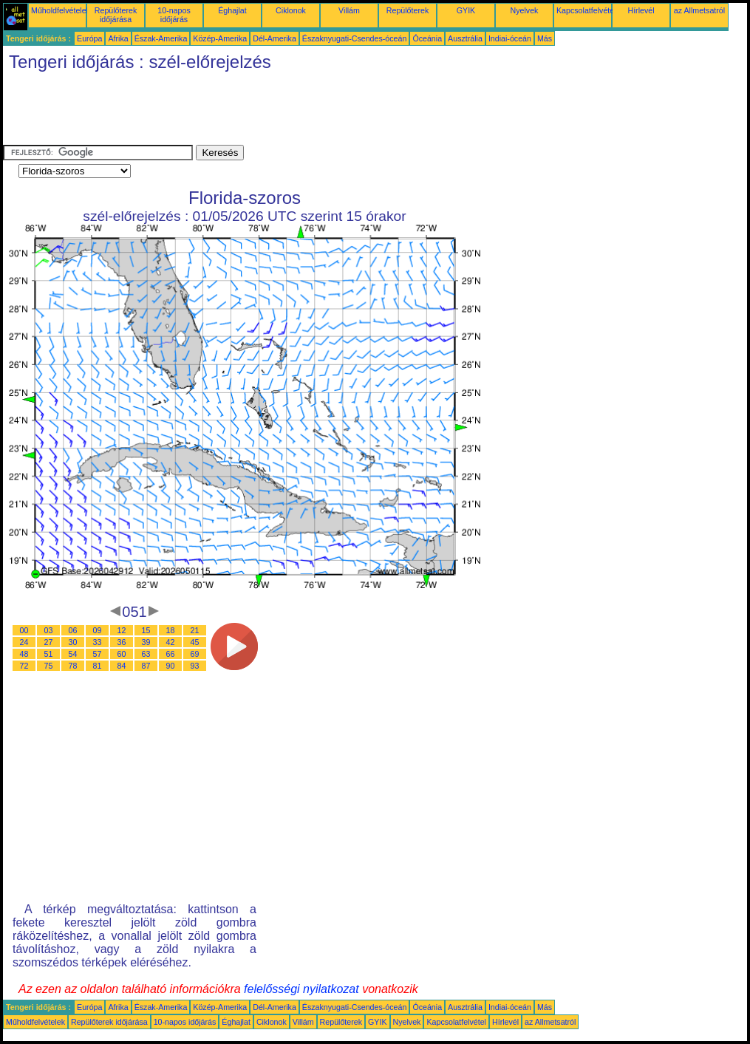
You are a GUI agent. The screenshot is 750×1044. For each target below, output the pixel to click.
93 (195, 665)
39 (146, 642)
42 (170, 642)
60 (121, 653)
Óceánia (427, 38)
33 (97, 642)
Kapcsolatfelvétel (586, 10)
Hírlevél (640, 10)
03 (48, 630)
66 (170, 653)
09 (97, 630)
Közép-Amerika (220, 38)
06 (73, 630)
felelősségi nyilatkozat (301, 989)
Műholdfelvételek (60, 10)
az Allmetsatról (699, 10)
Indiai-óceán (509, 38)
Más (544, 38)
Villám (349, 10)
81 (97, 665)
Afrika (118, 38)
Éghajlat (232, 10)
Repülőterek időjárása (116, 15)
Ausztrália (465, 38)
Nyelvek (525, 10)
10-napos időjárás (173, 15)
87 (146, 665)
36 (121, 642)
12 (121, 630)
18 (170, 630)
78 (73, 665)
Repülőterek (407, 10)
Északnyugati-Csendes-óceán (354, 38)
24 (24, 642)
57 (97, 653)
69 (195, 653)
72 (24, 665)
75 (48, 665)
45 (195, 642)
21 (195, 630)
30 (73, 642)
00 (24, 630)
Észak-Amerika (161, 38)
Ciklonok (291, 10)
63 (146, 653)
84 (121, 665)
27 (48, 642)
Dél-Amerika (274, 38)
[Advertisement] (272, 111)
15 (146, 630)
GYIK (466, 10)
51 (48, 653)
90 (170, 665)
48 (24, 653)
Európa (89, 38)
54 (73, 653)
